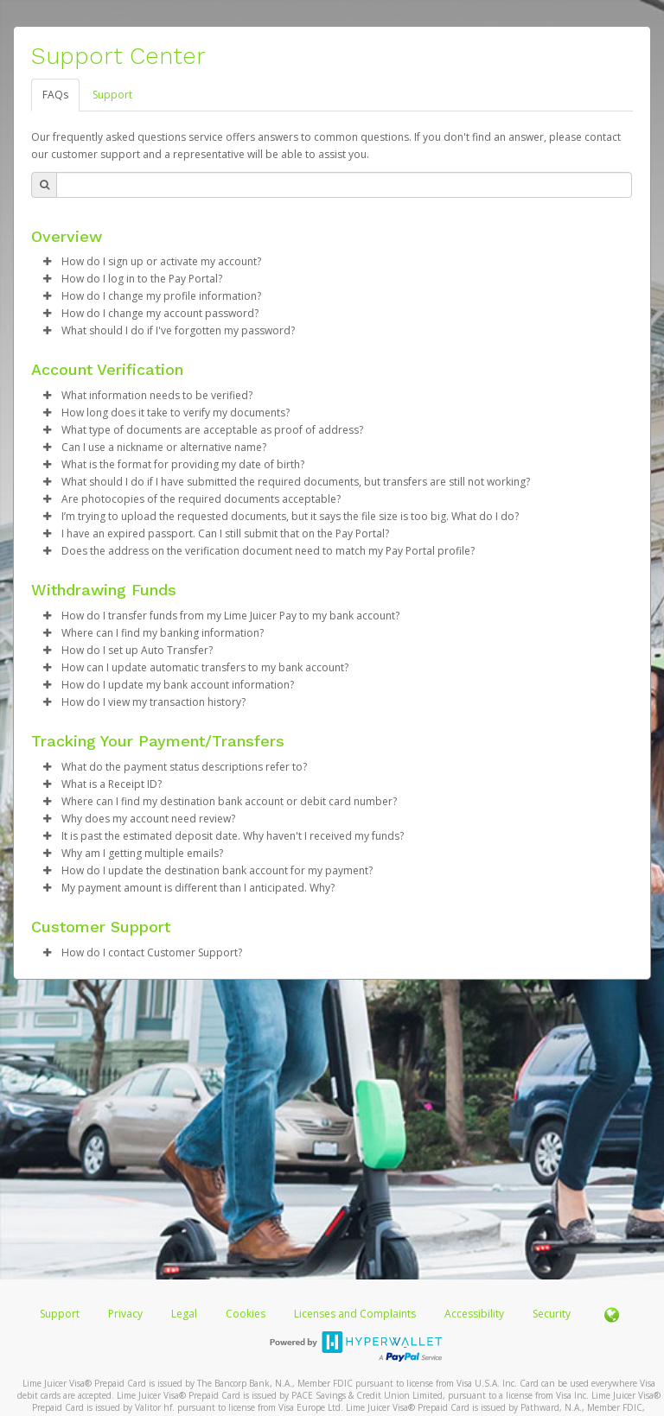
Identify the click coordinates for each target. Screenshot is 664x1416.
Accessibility (474, 1313)
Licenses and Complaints (356, 1313)
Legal (184, 1313)
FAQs (55, 94)
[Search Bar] (344, 185)
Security (552, 1313)
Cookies (245, 1313)
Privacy (125, 1313)
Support (112, 94)
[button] (47, 262)
